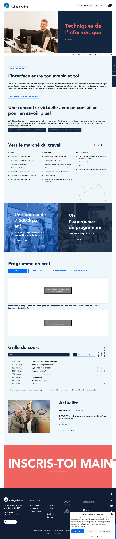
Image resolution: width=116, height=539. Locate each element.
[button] (112, 514)
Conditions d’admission (79, 271)
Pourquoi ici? (38, 271)
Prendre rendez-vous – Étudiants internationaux (27, 130)
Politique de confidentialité (90, 536)
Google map (10, 521)
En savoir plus (64, 424)
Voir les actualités (68, 430)
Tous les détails (24, 241)
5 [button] (89, 354)
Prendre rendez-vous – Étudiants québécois (64, 130)
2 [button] (78, 354)
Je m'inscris (78, 239)
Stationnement (35, 511)
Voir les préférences (106, 531)
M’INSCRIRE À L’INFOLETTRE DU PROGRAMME (24, 96)
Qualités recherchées (58, 271)
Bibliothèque (34, 505)
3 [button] (82, 354)
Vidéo (17, 271)
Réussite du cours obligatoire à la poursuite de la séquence (27, 390)
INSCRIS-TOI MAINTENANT (18, 68)
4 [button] (85, 354)
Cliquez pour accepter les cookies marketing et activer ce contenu (58, 290)
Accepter (78, 531)
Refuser (91, 531)
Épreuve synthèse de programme (58, 390)
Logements (34, 508)
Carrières (50, 517)
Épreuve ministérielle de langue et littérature (84, 390)
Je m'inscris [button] (58, 473)
